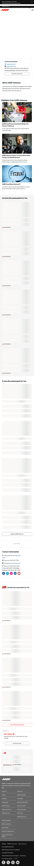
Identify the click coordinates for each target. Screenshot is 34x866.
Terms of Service (22, 843)
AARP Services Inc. (22, 816)
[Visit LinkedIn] (17, 862)
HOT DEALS (8, 734)
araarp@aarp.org (11, 66)
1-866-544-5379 (11, 64)
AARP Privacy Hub (12, 843)
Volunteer (4, 798)
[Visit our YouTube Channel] (18, 573)
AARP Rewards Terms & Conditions (11, 849)
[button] (32, 10)
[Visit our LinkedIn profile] (15, 573)
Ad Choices (23, 855)
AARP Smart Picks (6, 809)
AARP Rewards (6, 805)
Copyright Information (7, 852)
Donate (4, 795)
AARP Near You (6, 813)
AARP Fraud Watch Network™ (11, 184)
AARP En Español (21, 795)
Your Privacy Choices (7, 858)
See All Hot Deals (17, 743)
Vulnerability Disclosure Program (10, 855)
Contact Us (20, 791)
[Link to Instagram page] (11, 573)
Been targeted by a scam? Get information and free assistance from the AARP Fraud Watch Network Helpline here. (11, 4)
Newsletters (20, 798)
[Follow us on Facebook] (3, 573)
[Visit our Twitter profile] (7, 573)
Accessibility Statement (8, 846)
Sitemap (4, 843)
